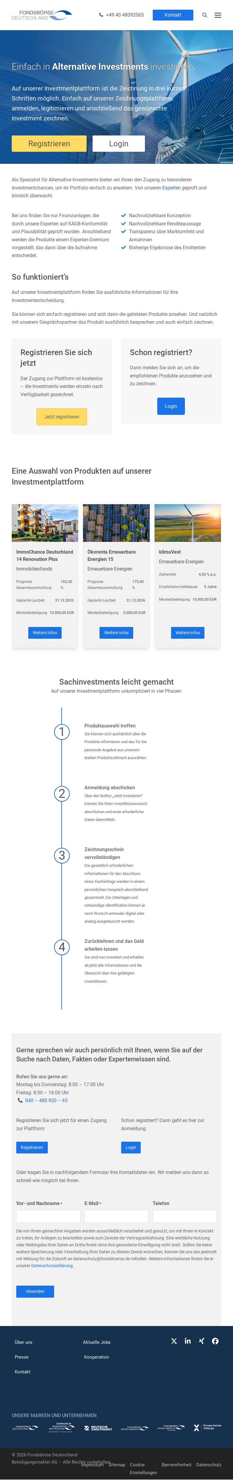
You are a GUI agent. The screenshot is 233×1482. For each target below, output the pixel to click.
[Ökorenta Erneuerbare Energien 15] (116, 576)
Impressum (92, 1467)
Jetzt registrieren (61, 417)
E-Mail (92, 1206)
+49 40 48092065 (125, 15)
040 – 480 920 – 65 (46, 1102)
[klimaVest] (188, 576)
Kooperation (96, 1359)
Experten (171, 188)
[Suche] (204, 15)
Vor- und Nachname (39, 1206)
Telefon (161, 1206)
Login (171, 406)
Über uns (23, 1344)
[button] (218, 15)
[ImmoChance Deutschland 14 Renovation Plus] (45, 576)
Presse (22, 1359)
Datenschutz (208, 1467)
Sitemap (117, 1467)
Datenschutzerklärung (52, 1268)
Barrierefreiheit (177, 1467)
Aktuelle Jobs (97, 1344)
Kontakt (173, 15)
